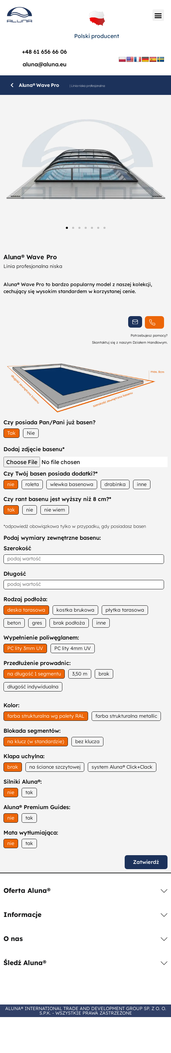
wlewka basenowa (71, 484)
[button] (158, 15)
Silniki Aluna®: (22, 782)
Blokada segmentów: (32, 731)
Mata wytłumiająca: (30, 833)
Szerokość (17, 548)
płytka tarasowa (125, 610)
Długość (14, 574)
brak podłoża (69, 623)
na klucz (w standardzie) (35, 741)
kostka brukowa (75, 610)
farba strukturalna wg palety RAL (45, 716)
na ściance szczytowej (54, 767)
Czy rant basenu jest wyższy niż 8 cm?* (57, 499)
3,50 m (79, 674)
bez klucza (87, 741)
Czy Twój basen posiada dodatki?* (50, 474)
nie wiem (54, 510)
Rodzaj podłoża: (25, 599)
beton (14, 623)
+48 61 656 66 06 (44, 51)
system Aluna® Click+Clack (122, 767)
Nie (31, 433)
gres (37, 623)
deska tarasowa (26, 610)
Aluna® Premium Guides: (36, 807)
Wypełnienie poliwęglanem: (41, 638)
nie (10, 484)
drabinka (115, 484)
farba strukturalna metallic (126, 716)
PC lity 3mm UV (25, 648)
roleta (32, 484)
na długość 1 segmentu (34, 674)
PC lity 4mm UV (72, 648)
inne (142, 484)
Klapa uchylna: (24, 756)
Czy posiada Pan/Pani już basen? (49, 422)
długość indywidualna (33, 687)
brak (104, 674)
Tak (11, 433)
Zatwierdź (146, 862)
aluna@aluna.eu (45, 64)
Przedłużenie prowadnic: (37, 663)
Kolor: (11, 705)
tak (11, 510)
